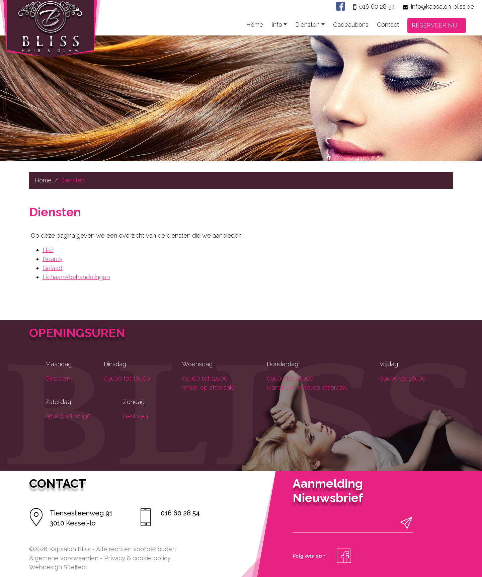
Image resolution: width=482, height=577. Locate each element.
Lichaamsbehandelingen (76, 276)
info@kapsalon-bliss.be (442, 6)
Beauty (53, 258)
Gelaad (52, 267)
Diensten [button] (307, 24)
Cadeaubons (351, 24)
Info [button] (276, 24)
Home (254, 24)
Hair (48, 249)
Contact (388, 24)
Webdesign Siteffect (58, 567)
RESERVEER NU (434, 25)
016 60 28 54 (377, 6)
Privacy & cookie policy (137, 558)
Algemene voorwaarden (63, 558)
